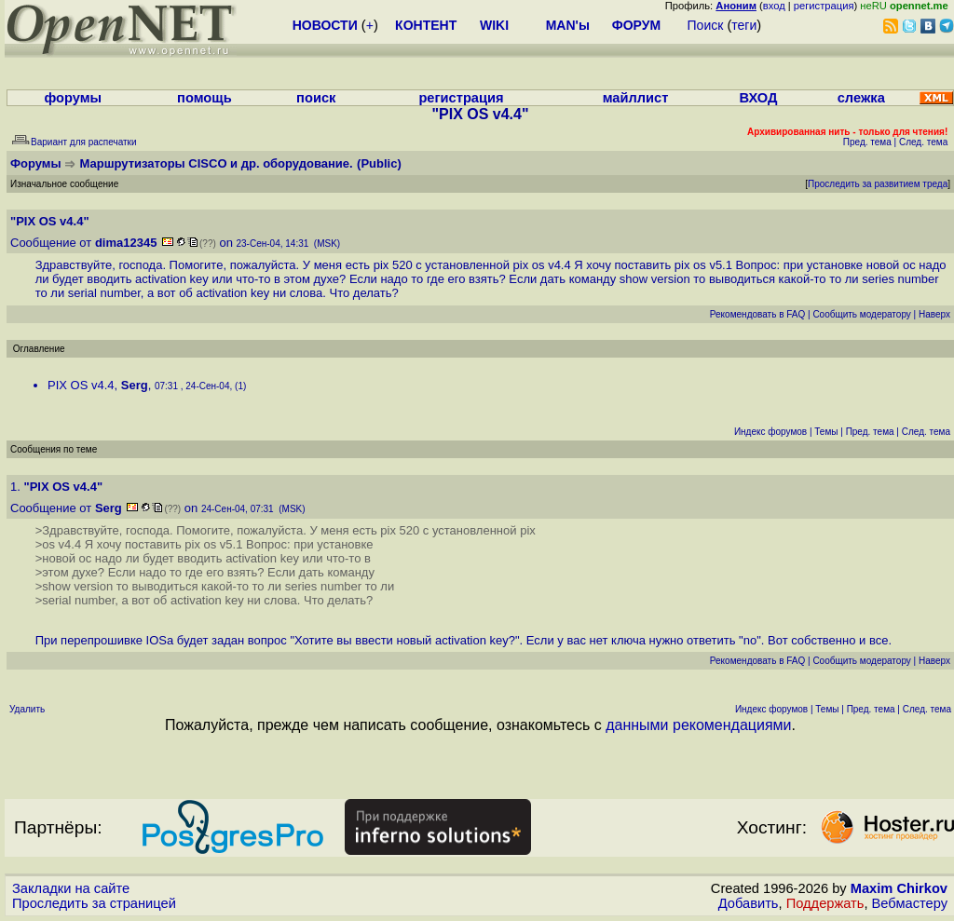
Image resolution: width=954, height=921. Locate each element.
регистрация (824, 5)
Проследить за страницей (94, 903)
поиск (315, 97)
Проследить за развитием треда (877, 184)
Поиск (706, 25)
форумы (73, 97)
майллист (636, 97)
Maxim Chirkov (899, 888)
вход (774, 5)
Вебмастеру (909, 903)
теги (743, 25)
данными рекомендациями (698, 725)
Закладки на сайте (70, 888)
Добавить (748, 903)
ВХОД (758, 97)
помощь (204, 97)
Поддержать (825, 903)
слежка (861, 97)
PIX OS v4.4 (81, 385)
